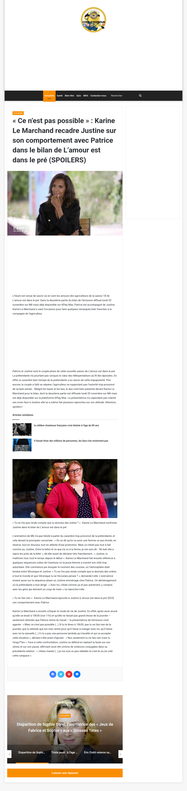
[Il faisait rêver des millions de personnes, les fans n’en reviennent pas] (22, 445)
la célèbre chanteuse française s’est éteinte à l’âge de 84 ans (66, 425)
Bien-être (69, 95)
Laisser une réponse (65, 773)
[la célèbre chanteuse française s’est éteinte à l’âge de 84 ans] (22, 429)
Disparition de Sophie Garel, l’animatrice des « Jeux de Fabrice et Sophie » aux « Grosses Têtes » (65, 730)
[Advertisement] (93, 63)
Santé (60, 95)
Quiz (78, 95)
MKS (85, 95)
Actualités (49, 95)
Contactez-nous (98, 95)
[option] (65, 729)
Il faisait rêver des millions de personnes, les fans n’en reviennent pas (71, 440)
